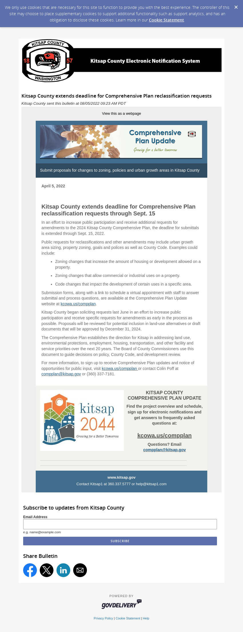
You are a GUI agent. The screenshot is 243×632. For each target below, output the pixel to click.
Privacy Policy (103, 618)
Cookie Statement (166, 20)
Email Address (35, 517)
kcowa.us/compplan (78, 304)
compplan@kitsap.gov (61, 374)
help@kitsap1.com (151, 484)
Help (146, 618)
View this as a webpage (121, 113)
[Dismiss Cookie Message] (236, 5)
